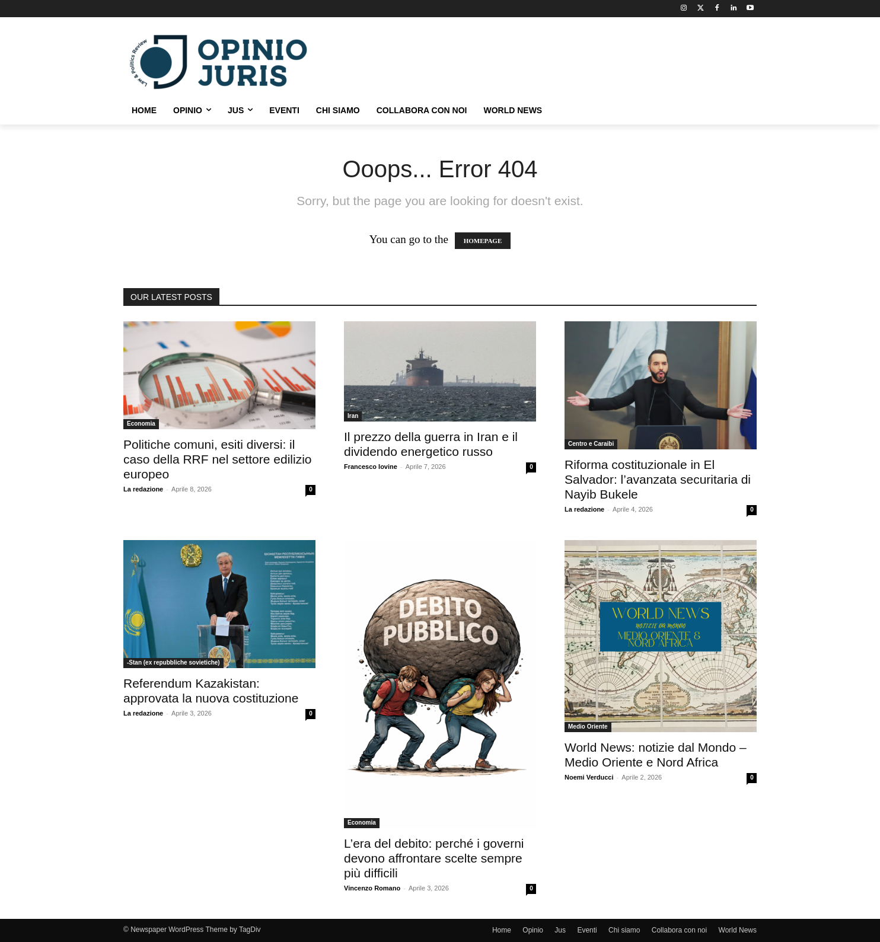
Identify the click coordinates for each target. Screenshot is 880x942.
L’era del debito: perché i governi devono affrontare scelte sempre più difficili (434, 858)
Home (501, 930)
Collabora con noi (679, 930)
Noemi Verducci (589, 777)
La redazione (143, 489)
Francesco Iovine (370, 466)
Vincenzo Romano (372, 888)
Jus (560, 930)
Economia (141, 423)
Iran (352, 416)
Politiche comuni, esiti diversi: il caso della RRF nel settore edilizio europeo (217, 459)
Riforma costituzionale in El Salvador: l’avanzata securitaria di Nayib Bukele (658, 479)
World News (738, 930)
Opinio (532, 930)
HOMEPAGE (483, 240)
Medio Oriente (588, 726)
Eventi (587, 930)
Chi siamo (624, 930)
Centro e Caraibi (591, 443)
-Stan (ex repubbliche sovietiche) (173, 662)
